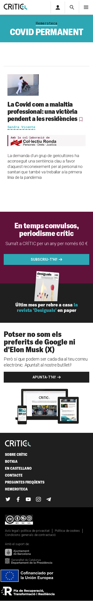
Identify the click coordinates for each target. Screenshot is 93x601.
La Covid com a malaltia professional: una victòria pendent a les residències (42, 111)
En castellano (18, 468)
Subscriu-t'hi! (44, 259)
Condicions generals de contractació (30, 535)
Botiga (11, 461)
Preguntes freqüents (24, 482)
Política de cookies (67, 530)
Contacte (14, 475)
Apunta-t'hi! (44, 377)
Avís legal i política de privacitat (27, 530)
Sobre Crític (16, 454)
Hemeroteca (46, 23)
